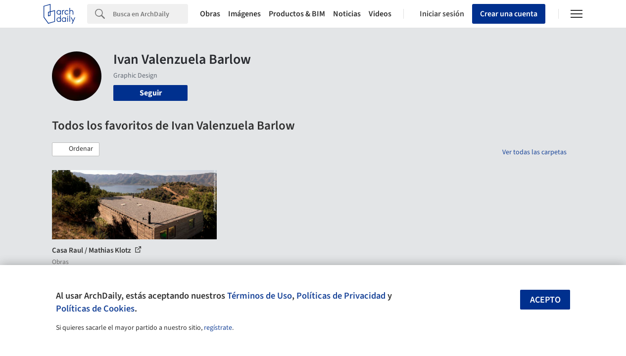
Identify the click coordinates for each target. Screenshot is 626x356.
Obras (210, 14)
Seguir (151, 93)
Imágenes (244, 14)
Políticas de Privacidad (340, 295)
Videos (380, 14)
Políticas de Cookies (95, 308)
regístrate (218, 328)
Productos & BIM (297, 14)
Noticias (347, 14)
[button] (75, 149)
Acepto (545, 300)
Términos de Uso (259, 295)
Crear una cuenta (508, 13)
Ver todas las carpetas (534, 152)
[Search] (150, 14)
